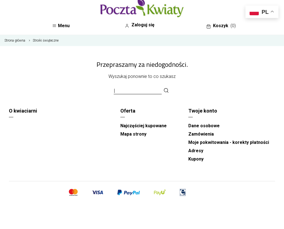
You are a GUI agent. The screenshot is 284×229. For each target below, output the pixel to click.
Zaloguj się (139, 25)
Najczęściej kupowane (143, 125)
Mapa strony (133, 134)
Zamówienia (201, 134)
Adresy (195, 150)
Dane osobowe (204, 125)
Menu (61, 25)
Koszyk (221, 26)
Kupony (196, 159)
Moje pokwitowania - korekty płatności (228, 142)
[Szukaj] (166, 90)
